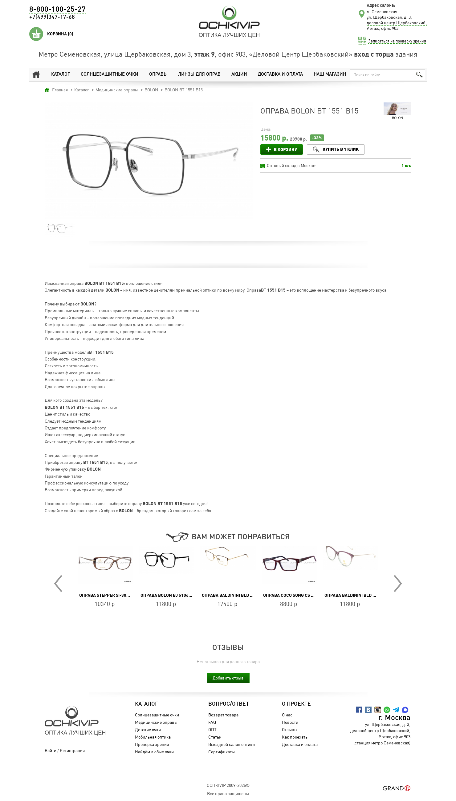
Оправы (158, 74)
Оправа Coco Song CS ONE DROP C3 (300, 595)
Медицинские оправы (156, 722)
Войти (50, 750)
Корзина (60, 34)
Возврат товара (223, 714)
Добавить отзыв (228, 677)
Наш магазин (330, 74)
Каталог (60, 74)
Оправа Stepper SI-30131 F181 (112, 595)
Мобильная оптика (153, 736)
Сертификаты (221, 751)
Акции (239, 74)
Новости (290, 722)
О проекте (296, 704)
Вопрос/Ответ (228, 704)
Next (398, 583)
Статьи (215, 736)
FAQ (212, 722)
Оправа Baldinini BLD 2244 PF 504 (360, 595)
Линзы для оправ (199, 74)
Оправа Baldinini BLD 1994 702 (235, 595)
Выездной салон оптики (231, 744)
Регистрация (72, 750)
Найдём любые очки (154, 751)
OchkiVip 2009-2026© (228, 785)
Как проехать (294, 736)
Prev (58, 583)
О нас (287, 714)
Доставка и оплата (280, 74)
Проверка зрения (152, 744)
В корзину (285, 149)
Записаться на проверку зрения (397, 40)
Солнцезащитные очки (109, 74)
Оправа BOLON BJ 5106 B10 (168, 595)
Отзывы (289, 729)
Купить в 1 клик (341, 149)
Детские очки (148, 729)
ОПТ (212, 729)
